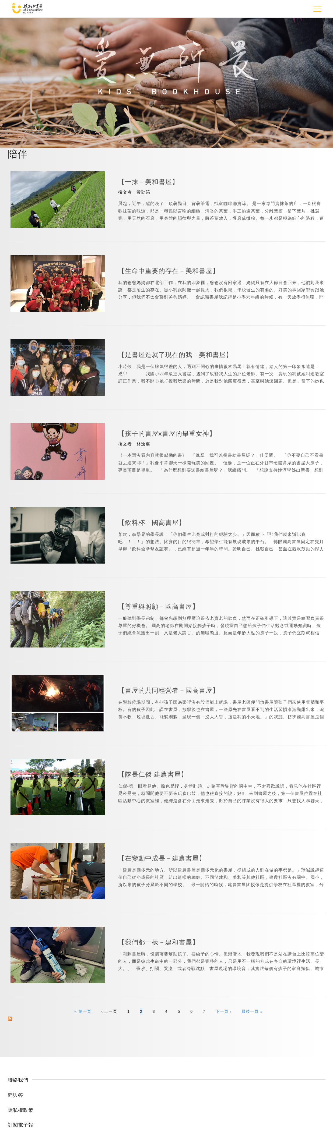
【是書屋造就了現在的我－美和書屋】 (175, 354)
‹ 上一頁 (109, 1011)
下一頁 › (224, 1011)
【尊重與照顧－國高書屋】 (158, 606)
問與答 (15, 1095)
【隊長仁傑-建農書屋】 (153, 774)
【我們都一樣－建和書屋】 (158, 942)
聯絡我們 (18, 1080)
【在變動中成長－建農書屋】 (162, 858)
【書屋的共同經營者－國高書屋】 (168, 690)
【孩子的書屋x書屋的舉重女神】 (167, 433)
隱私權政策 (20, 1110)
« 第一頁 (82, 1011)
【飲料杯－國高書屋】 (151, 522)
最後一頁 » (252, 1011)
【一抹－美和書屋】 (148, 181)
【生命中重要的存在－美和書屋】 (168, 270)
